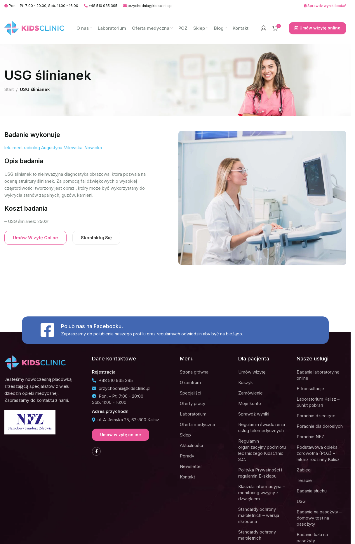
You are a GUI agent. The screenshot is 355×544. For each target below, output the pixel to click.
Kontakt (187, 477)
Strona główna (194, 372)
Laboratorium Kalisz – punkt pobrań (318, 402)
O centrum (190, 382)
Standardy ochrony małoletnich (257, 535)
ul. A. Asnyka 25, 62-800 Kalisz (125, 419)
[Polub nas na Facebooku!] (47, 330)
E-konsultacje (310, 388)
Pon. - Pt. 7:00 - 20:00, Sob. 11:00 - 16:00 (41, 5)
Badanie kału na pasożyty (312, 537)
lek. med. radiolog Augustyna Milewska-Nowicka (53, 147)
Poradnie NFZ (310, 436)
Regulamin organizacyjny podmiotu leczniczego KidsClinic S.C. (262, 450)
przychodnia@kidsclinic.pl (148, 5)
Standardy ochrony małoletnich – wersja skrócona (258, 515)
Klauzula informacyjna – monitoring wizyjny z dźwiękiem (261, 492)
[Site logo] (34, 28)
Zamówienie (250, 393)
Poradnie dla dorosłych (320, 426)
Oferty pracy (192, 403)
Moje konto (249, 403)
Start (9, 89)
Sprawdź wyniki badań (325, 5)
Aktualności (191, 445)
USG (301, 501)
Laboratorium (193, 414)
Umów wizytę (252, 372)
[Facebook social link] (96, 451)
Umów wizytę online (317, 28)
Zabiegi (304, 470)
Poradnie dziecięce (316, 415)
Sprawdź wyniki (253, 414)
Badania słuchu (312, 491)
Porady (187, 456)
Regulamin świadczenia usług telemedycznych (261, 427)
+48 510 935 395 (100, 5)
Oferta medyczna (197, 424)
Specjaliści (190, 393)
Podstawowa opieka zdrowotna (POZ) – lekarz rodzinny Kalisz (318, 453)
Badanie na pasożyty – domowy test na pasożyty (319, 518)
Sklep (185, 435)
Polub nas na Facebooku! (92, 326)
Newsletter (191, 466)
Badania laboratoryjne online (318, 375)
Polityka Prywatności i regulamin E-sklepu (260, 473)
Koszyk (245, 382)
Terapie (304, 480)
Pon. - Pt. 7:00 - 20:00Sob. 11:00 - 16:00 (117, 399)
